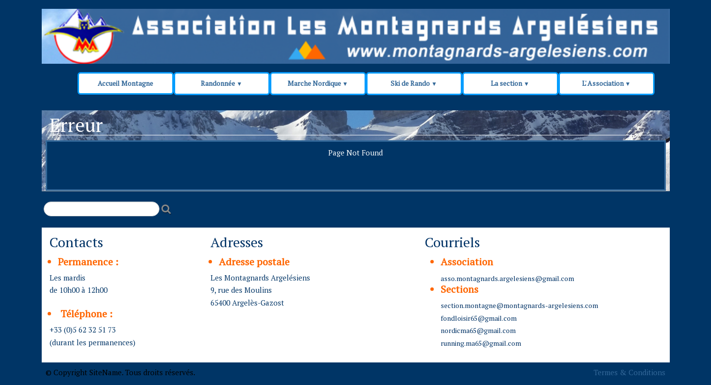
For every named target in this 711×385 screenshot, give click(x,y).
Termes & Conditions (629, 372)
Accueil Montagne (125, 83)
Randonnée (221, 83)
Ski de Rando (414, 83)
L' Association (606, 83)
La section (510, 83)
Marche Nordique (318, 83)
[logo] (229, 30)
